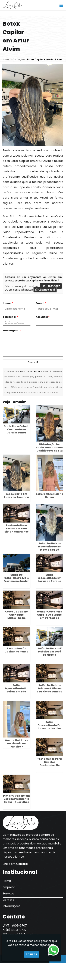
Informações (11, 906)
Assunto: (43, 317)
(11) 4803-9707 (51, 286)
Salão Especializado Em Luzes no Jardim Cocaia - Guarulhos (49, 726)
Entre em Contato (15, 864)
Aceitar (31, 954)
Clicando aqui (45, 289)
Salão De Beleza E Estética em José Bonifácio (49, 651)
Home (7, 881)
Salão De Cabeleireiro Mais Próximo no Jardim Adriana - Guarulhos (16, 581)
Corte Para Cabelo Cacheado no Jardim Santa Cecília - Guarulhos (16, 431)
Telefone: (10, 317)
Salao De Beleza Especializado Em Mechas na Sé (49, 546)
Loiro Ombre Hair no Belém (49, 495)
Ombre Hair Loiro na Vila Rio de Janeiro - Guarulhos (16, 745)
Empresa (9, 887)
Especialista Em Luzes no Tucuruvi (16, 495)
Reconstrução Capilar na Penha (17, 650)
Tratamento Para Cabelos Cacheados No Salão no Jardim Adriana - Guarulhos (49, 766)
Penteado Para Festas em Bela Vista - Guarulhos (16, 528)
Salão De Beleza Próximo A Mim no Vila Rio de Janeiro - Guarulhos (49, 689)
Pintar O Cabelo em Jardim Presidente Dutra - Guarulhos (16, 799)
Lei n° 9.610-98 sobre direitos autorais (39, 392)
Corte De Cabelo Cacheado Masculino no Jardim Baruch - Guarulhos (16, 618)
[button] (61, 6)
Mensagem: (12, 330)
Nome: (8, 303)
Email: (41, 303)
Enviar (33, 362)
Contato (8, 900)
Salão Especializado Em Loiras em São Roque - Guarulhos (17, 689)
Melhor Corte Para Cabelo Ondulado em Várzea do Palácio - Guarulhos (49, 618)
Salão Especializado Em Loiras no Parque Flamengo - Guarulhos (49, 581)
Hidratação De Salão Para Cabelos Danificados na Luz (49, 447)
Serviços (8, 893)
